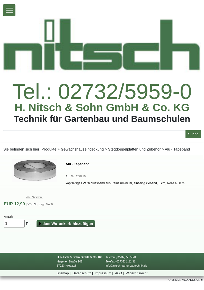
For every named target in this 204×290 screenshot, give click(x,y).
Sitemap (64, 273)
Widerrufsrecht (137, 273)
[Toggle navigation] (9, 10)
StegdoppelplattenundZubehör (134, 149)
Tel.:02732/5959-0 (102, 91)
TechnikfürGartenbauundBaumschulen (102, 118)
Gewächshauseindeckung (82, 149)
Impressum (104, 273)
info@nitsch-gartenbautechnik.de (126, 265)
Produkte (48, 149)
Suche (193, 134)
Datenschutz (83, 273)
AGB (120, 273)
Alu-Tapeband (34, 197)
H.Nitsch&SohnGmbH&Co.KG (102, 107)
